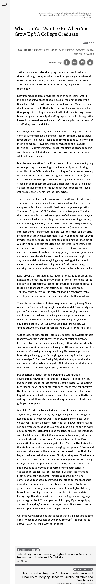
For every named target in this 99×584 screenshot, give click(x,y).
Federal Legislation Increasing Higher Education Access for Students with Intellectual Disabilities (56, 555)
